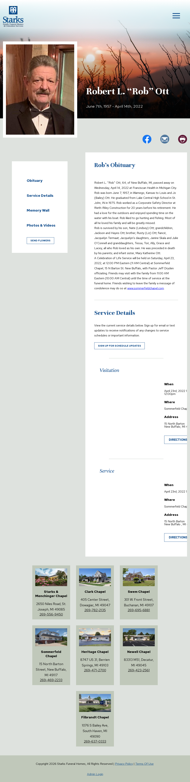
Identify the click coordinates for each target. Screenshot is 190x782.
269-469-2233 (51, 680)
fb (146, 139)
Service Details (40, 195)
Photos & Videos (41, 225)
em (164, 139)
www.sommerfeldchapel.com (145, 288)
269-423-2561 (139, 670)
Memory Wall (38, 210)
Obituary (34, 180)
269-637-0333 (95, 741)
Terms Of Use (144, 764)
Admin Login (95, 774)
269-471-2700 (95, 670)
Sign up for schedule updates (119, 345)
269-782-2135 (95, 610)
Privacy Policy (124, 764)
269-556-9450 (51, 614)
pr (182, 139)
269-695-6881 (139, 610)
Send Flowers (40, 240)
